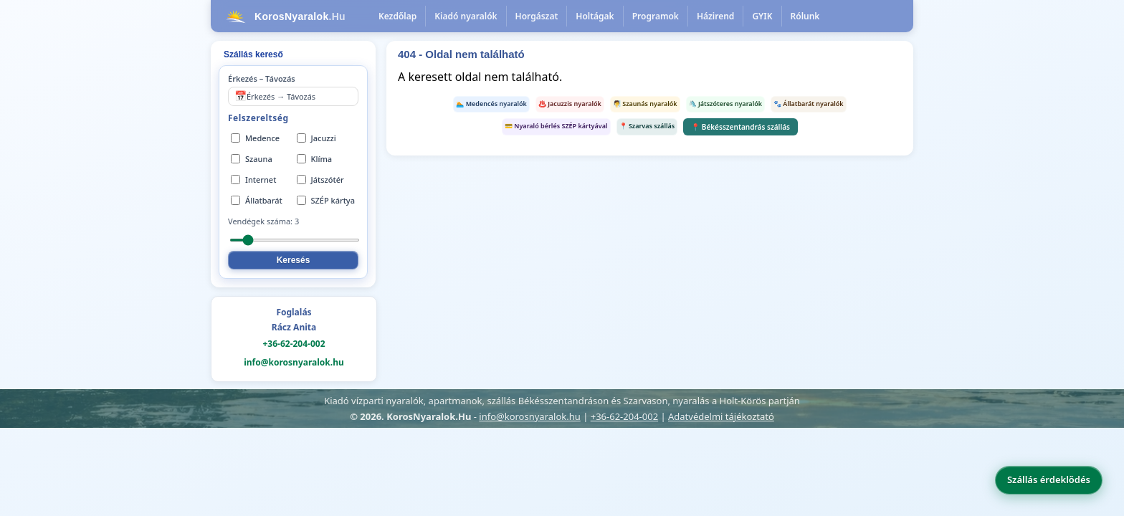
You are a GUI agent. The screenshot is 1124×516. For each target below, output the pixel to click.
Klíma (315, 158)
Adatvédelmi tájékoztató (721, 416)
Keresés (293, 260)
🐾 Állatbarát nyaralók (808, 103)
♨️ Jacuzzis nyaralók (569, 103)
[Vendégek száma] (294, 240)
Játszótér (320, 179)
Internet (253, 179)
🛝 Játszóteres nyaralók (725, 103)
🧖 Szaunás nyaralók (645, 103)
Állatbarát (256, 200)
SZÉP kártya (326, 200)
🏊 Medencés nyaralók (491, 103)
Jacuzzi (316, 138)
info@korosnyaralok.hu (294, 362)
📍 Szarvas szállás (647, 125)
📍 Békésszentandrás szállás (740, 127)
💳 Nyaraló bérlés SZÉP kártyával (556, 125)
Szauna (251, 158)
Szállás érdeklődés (1048, 479)
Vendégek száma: (263, 221)
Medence (255, 138)
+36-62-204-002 (293, 344)
